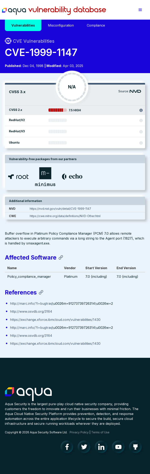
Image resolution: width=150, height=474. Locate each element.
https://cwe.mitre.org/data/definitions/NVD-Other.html (65, 216)
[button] (140, 10)
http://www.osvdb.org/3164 (31, 311)
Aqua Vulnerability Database (54, 11)
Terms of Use (100, 432)
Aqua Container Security (28, 394)
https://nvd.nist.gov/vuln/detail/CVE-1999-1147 (60, 208)
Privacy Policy (79, 432)
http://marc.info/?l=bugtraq (31, 303)
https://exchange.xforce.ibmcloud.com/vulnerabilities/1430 (55, 320)
